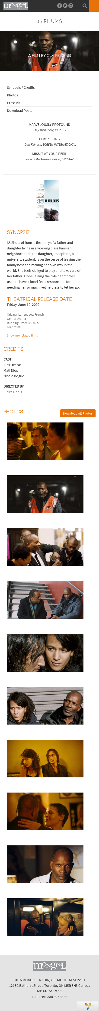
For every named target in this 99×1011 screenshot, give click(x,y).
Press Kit (13, 102)
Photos (12, 95)
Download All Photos (78, 413)
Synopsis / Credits (21, 87)
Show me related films (22, 335)
